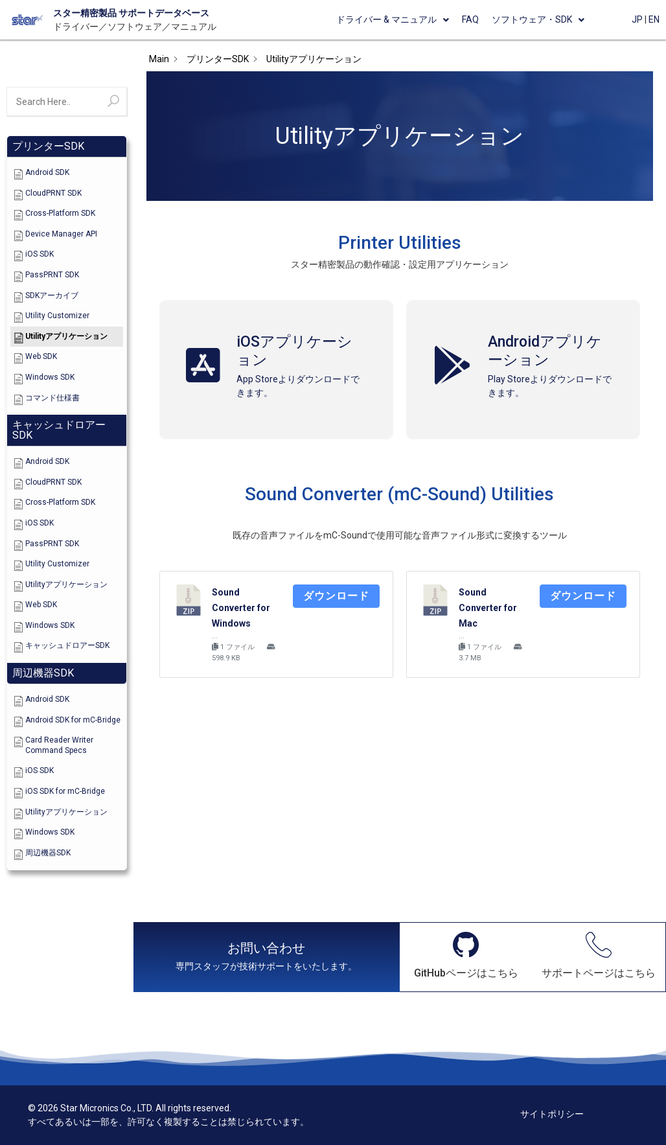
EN (654, 19)
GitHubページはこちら (466, 973)
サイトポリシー (552, 1114)
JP (637, 19)
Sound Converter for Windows (241, 608)
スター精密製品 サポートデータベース (131, 13)
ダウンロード (336, 596)
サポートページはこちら (599, 973)
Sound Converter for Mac (488, 608)
